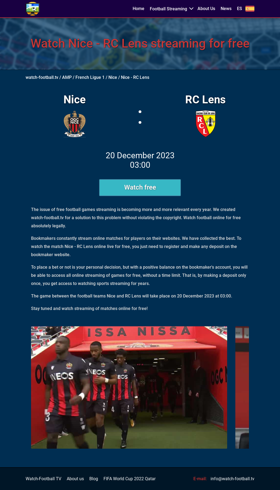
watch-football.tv (42, 77)
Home (138, 8)
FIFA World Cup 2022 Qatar (130, 478)
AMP (67, 77)
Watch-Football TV (43, 478)
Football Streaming (168, 9)
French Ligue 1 (90, 77)
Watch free (140, 187)
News (226, 8)
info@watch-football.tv (232, 478)
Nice (112, 77)
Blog (93, 478)
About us (75, 478)
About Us (206, 8)
